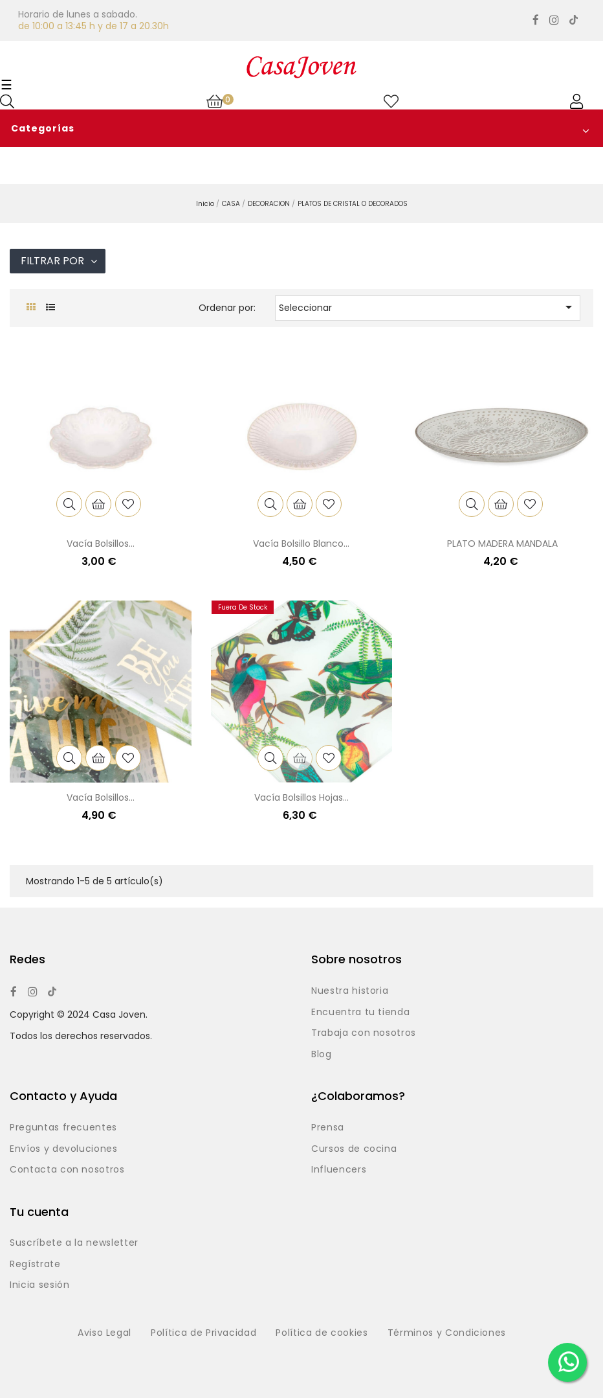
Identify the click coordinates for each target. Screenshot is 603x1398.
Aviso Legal (104, 1333)
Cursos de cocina (354, 1149)
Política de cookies (321, 1333)
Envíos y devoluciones (64, 1149)
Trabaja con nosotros (363, 1033)
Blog (321, 1054)
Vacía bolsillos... (101, 543)
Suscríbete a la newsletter (74, 1243)
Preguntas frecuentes (63, 1128)
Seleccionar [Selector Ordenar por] (427, 307)
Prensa (327, 1128)
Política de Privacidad (203, 1333)
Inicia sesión (39, 1285)
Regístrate (35, 1264)
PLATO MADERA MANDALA (502, 543)
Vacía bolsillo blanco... (301, 543)
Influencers (338, 1170)
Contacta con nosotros (67, 1170)
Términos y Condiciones (447, 1333)
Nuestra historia (349, 991)
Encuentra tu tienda (360, 1012)
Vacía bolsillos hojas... (301, 797)
